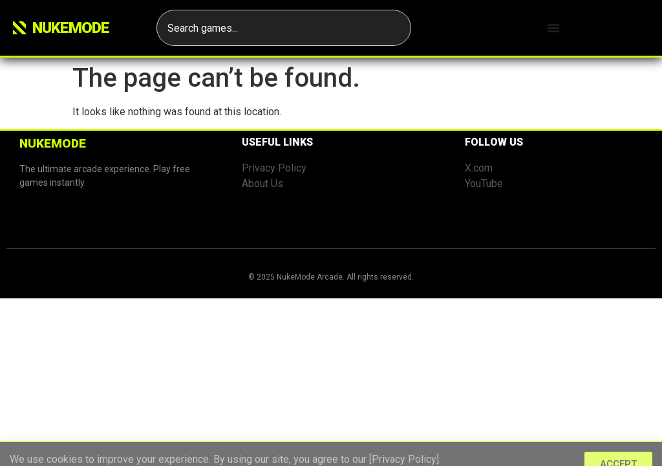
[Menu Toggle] (553, 27)
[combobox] (283, 28)
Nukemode (70, 28)
